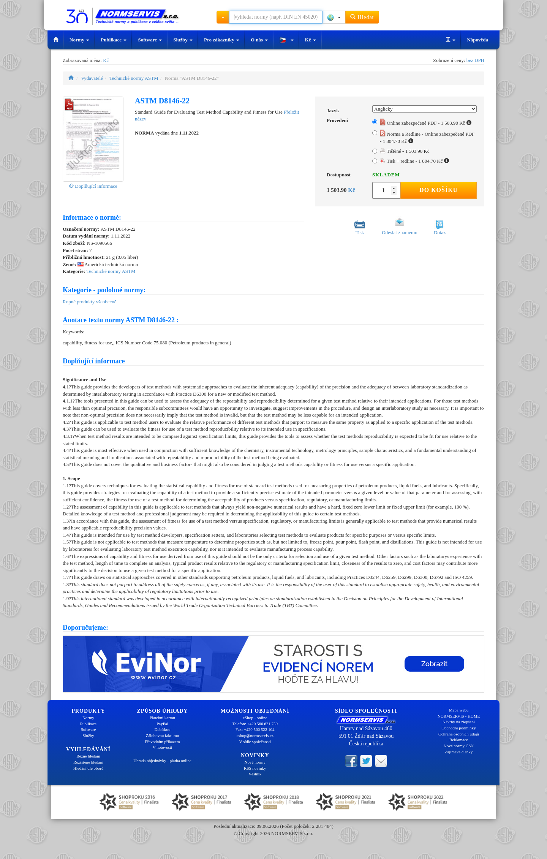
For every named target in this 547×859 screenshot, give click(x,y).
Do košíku (438, 190)
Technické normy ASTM (133, 78)
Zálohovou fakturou (162, 735)
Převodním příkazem (162, 741)
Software (150, 40)
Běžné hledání (88, 756)
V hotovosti (162, 747)
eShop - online (255, 717)
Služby (183, 40)
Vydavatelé (92, 78)
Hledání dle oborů (88, 768)
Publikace (113, 40)
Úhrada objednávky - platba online (162, 760)
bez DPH (475, 60)
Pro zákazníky (221, 40)
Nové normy (255, 762)
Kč (310, 40)
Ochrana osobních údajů (458, 734)
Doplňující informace (93, 186)
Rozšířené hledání (88, 762)
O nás (259, 40)
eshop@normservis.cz (255, 735)
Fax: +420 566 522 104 (255, 729)
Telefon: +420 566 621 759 (255, 723)
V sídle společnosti (255, 741)
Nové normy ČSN (459, 745)
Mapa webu (459, 710)
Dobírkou (162, 729)
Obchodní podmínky (458, 728)
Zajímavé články (459, 752)
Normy (79, 40)
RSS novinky (255, 768)
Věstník (254, 774)
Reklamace (458, 739)
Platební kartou (162, 717)
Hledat (362, 17)
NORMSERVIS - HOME (459, 716)
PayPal (162, 723)
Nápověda (477, 40)
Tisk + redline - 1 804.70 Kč (414, 161)
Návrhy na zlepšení (459, 722)
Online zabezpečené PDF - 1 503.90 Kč (425, 123)
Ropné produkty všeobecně (90, 301)
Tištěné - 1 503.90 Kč (405, 151)
